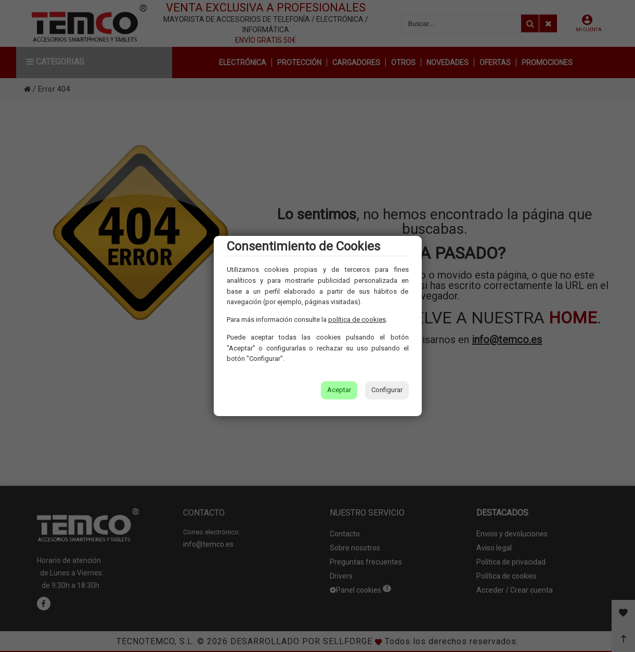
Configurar (387, 390)
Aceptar (339, 390)
